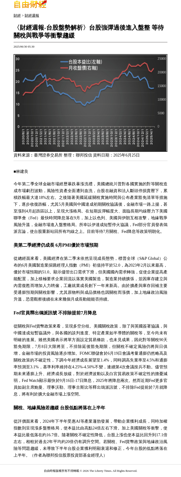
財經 (17, 15)
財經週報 (32, 15)
